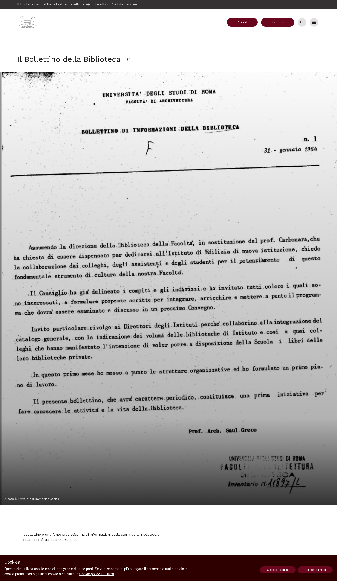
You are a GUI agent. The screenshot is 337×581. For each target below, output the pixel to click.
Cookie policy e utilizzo (96, 574)
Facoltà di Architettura (113, 4)
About (242, 22)
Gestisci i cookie (278, 570)
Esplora (277, 22)
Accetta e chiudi (315, 570)
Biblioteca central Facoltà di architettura (50, 4)
